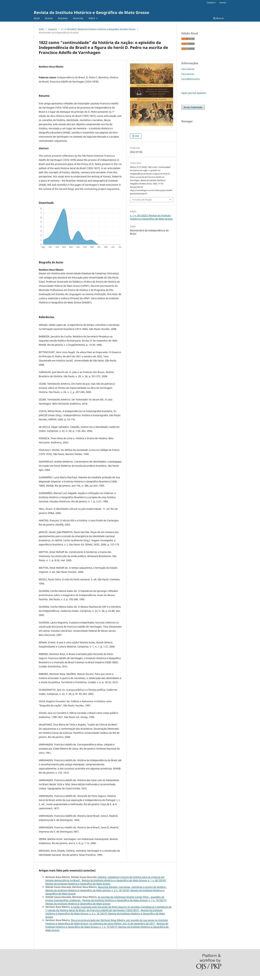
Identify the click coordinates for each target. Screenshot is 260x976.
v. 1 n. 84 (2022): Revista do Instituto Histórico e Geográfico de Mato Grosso (98, 29)
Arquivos (63, 18)
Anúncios (78, 18)
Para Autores (187, 74)
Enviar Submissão (193, 107)
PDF (137, 136)
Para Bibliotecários (190, 78)
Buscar (218, 18)
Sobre (92, 18)
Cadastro (211, 2)
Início (41, 29)
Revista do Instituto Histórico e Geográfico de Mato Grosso (91, 12)
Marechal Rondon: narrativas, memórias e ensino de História (132, 887)
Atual (37, 18)
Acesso (49, 18)
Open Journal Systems (193, 93)
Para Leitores (187, 69)
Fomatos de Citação (142, 199)
